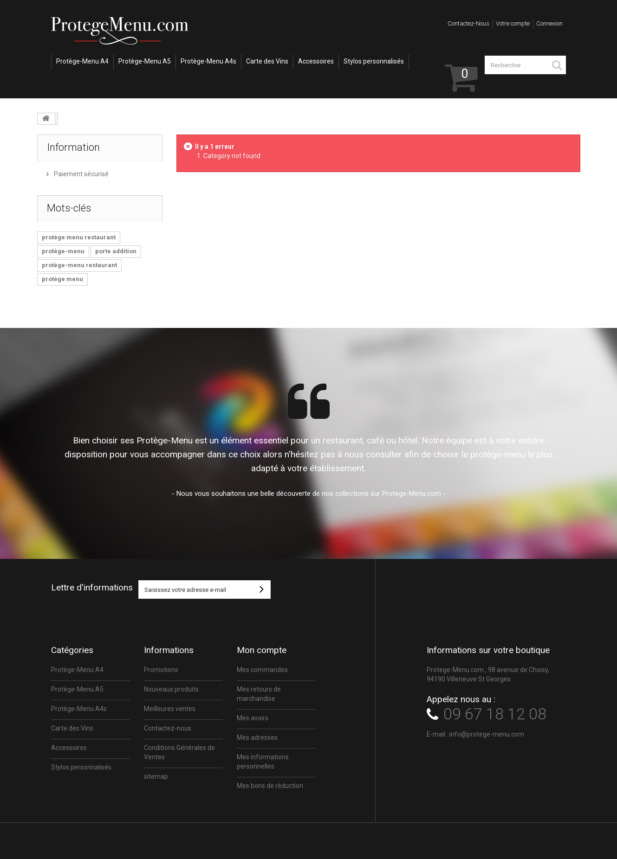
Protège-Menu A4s (208, 61)
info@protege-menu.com (486, 734)
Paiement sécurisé (80, 174)
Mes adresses (257, 737)
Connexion (549, 23)
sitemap (156, 776)
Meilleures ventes (169, 708)
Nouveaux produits (171, 689)
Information (73, 147)
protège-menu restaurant (79, 265)
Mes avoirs (252, 718)
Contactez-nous (468, 23)
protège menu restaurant (79, 237)
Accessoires (316, 61)
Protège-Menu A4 (82, 61)
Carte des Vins (267, 61)
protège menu (62, 279)
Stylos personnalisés (374, 61)
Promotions (161, 669)
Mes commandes (262, 669)
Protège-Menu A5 (144, 61)
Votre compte (513, 23)
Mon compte (261, 650)
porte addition (115, 251)
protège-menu (63, 251)
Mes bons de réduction (270, 785)
